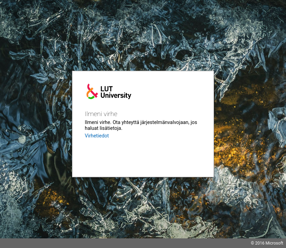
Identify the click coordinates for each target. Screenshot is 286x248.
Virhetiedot (97, 136)
